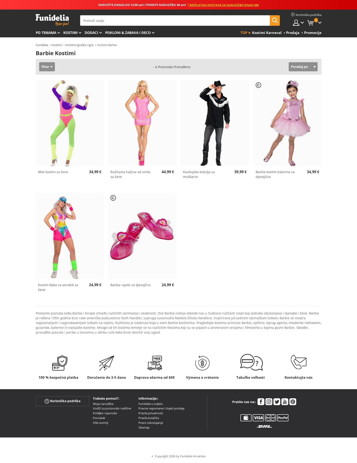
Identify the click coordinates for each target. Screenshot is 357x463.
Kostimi (70, 32)
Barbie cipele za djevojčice (130, 285)
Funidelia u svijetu (150, 404)
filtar (45, 66)
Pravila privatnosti (150, 413)
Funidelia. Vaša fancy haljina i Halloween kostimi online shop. (52, 20)
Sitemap (144, 427)
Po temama (46, 32)
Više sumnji (100, 423)
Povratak (99, 418)
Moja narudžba (103, 404)
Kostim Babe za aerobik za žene (58, 287)
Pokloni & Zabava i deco (128, 32)
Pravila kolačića (148, 418)
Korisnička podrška (62, 401)
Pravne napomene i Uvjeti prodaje (161, 408)
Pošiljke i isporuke (105, 413)
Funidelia (42, 45)
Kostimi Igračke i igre (79, 45)
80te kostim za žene (53, 172)
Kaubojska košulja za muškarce (199, 174)
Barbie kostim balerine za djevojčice (275, 174)
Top (243, 32)
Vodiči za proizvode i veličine (112, 408)
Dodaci (91, 32)
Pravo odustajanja (150, 423)
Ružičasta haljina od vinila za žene (130, 174)
